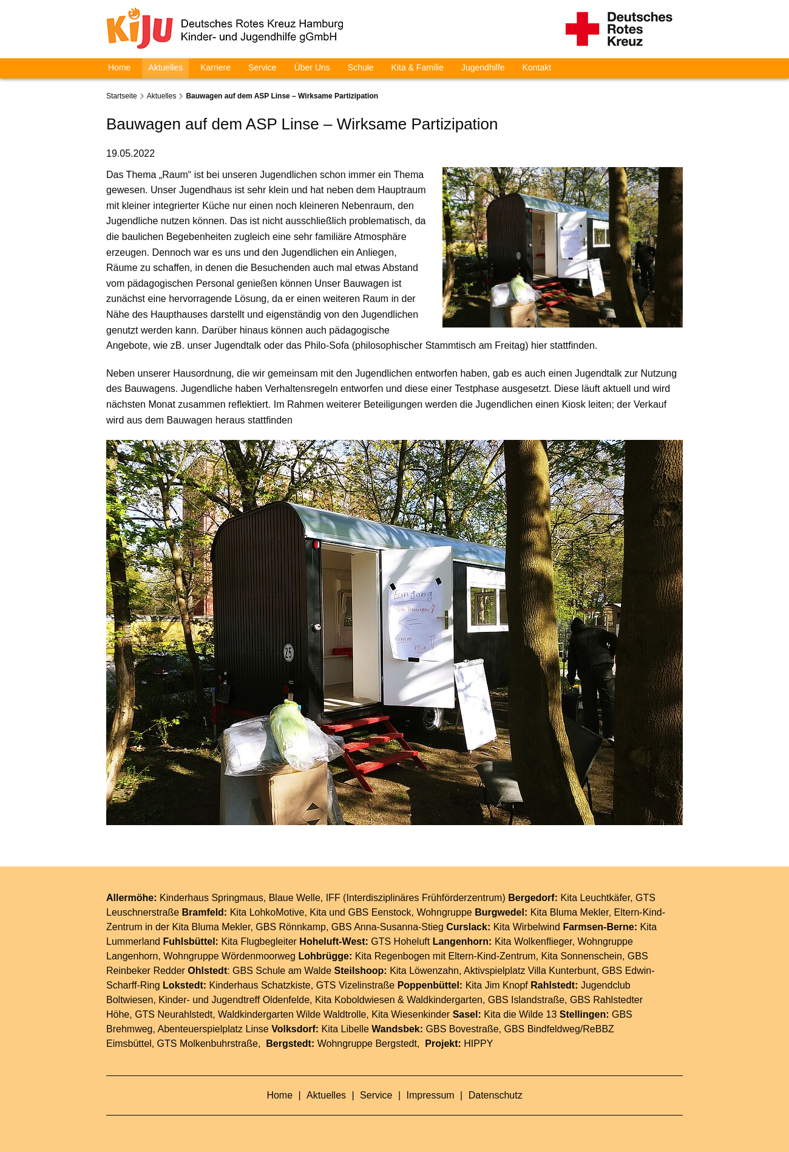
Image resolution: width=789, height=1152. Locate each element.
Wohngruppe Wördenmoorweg (229, 956)
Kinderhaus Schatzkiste (260, 985)
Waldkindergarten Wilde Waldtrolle (292, 1014)
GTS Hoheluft (400, 941)
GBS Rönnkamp (291, 927)
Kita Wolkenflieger (533, 941)
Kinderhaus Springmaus (211, 898)
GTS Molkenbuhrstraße (207, 1043)
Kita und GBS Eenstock (360, 912)
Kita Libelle (345, 1029)
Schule (361, 67)
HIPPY (478, 1043)
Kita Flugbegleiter (259, 941)
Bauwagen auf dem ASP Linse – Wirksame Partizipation (282, 96)
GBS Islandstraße (526, 1000)
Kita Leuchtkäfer (595, 898)
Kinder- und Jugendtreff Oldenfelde (234, 1000)
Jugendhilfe (483, 67)
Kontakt (537, 67)
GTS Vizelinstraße (355, 985)
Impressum (432, 1095)
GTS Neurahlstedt (173, 1014)
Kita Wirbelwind (526, 927)
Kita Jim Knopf (497, 985)
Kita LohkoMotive (267, 912)
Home (119, 67)
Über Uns (312, 67)
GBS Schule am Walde (281, 970)
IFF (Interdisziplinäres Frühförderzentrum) (416, 898)
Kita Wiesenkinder (410, 1014)
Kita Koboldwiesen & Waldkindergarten (399, 1000)
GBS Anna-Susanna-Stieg (387, 927)
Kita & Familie (417, 67)
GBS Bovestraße (462, 1029)
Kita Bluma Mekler (569, 912)
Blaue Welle (294, 898)
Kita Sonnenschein (581, 956)
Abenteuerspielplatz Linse (213, 1029)
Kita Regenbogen (392, 956)
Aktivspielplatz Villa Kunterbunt (530, 970)
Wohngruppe (444, 912)
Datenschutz (496, 1095)
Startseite (121, 96)
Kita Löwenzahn (424, 970)
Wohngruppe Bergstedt (367, 1043)
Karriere (215, 67)
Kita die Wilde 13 (520, 1014)
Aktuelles (165, 67)
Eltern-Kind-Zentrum (492, 956)
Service (262, 67)
